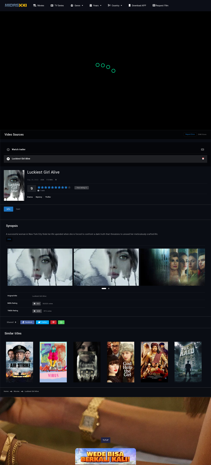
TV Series (57, 5)
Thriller (48, 197)
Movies (38, 5)
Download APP (137, 5)
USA (9, 239)
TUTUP (106, 440)
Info (8, 209)
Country (113, 5)
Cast (18, 209)
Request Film (160, 5)
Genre (75, 5)
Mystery (39, 197)
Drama (30, 197)
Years (94, 5)
